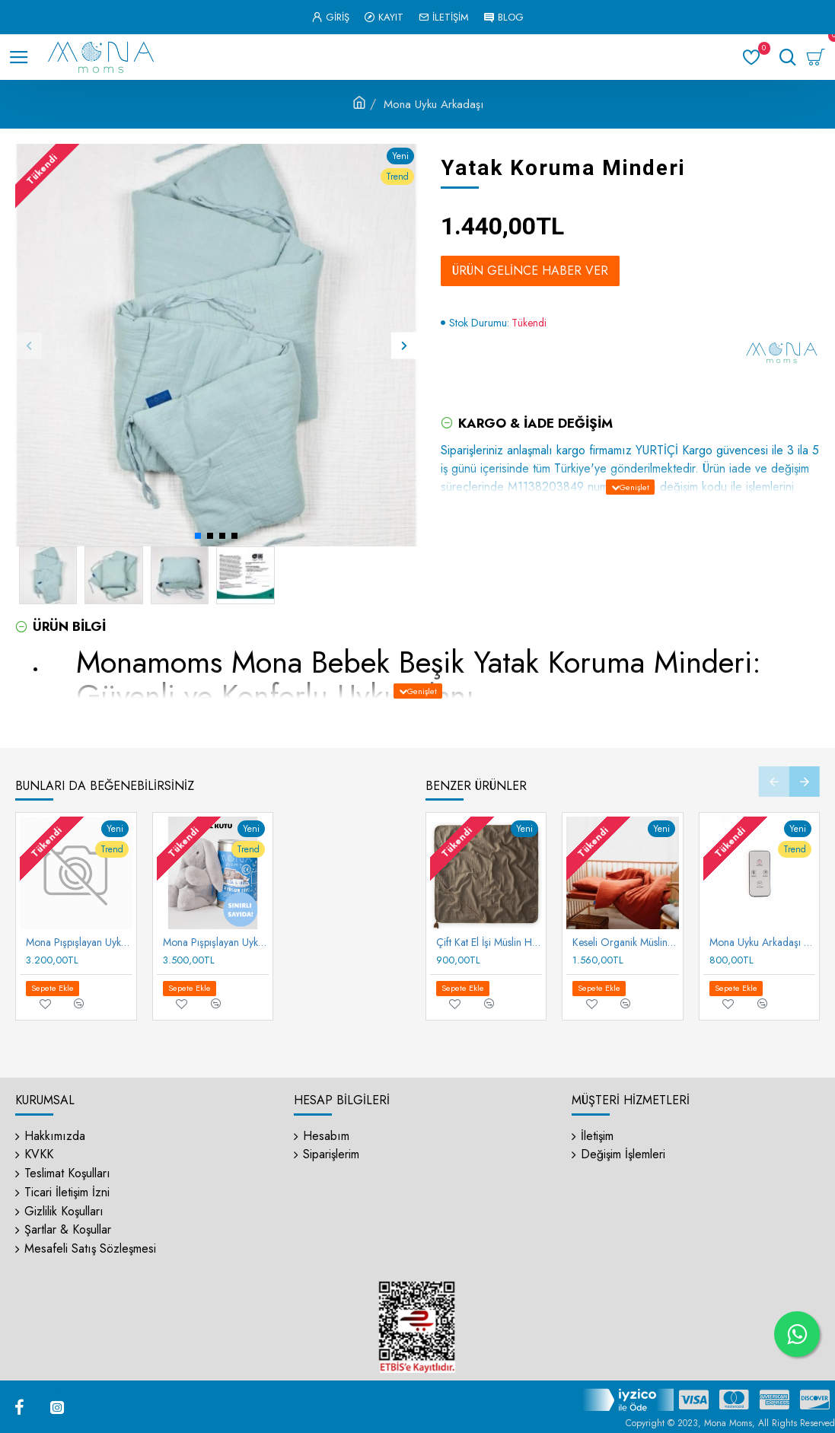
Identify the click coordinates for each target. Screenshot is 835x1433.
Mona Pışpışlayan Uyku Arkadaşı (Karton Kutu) (79, 942)
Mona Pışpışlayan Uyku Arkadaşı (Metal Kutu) (216, 942)
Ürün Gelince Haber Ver (530, 270)
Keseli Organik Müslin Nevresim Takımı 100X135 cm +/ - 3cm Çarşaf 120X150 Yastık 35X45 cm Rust (625, 942)
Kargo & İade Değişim (535, 423)
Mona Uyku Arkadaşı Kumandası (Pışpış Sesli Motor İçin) (762, 942)
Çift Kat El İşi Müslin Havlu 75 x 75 (489, 942)
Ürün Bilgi (69, 626)
